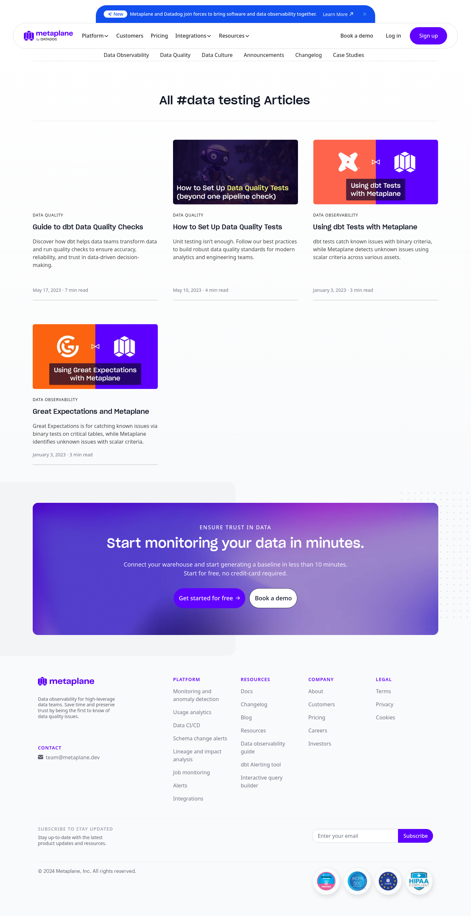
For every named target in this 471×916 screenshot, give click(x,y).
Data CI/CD (186, 725)
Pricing (159, 35)
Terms (383, 691)
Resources (253, 730)
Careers (317, 730)
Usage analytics (192, 712)
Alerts (180, 785)
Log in (393, 35)
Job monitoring (191, 772)
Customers (130, 35)
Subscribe (415, 835)
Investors (319, 743)
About (315, 691)
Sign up (428, 35)
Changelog (254, 704)
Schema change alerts (200, 738)
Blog (246, 717)
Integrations (188, 798)
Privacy (384, 704)
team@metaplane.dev (73, 757)
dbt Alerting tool (261, 764)
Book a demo (356, 35)
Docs (247, 691)
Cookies (385, 717)
